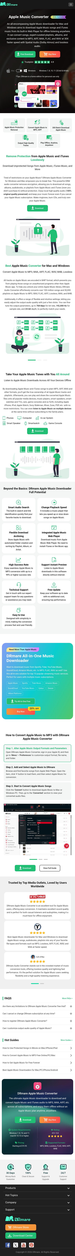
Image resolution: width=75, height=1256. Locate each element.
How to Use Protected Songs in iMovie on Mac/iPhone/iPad (30, 1048)
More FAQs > (67, 998)
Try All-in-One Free (20, 701)
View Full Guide (49, 868)
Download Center (23, 1235)
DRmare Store (21, 1227)
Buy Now (50, 54)
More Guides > (66, 1040)
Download (37, 208)
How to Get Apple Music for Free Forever (21, 1062)
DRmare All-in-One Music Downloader (30, 658)
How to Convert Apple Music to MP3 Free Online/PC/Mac (29, 1055)
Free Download (25, 54)
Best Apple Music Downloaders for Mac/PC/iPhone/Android (30, 1070)
